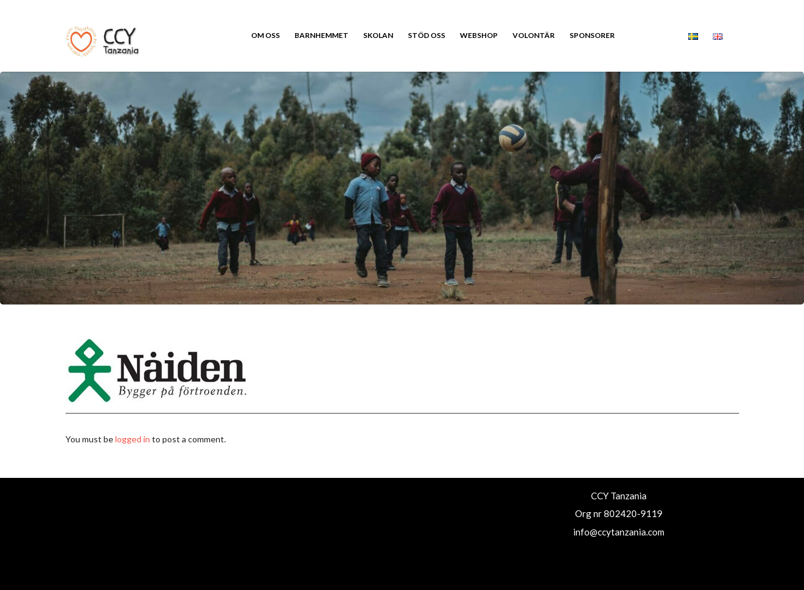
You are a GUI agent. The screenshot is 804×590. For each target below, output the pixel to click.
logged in (132, 439)
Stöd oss (426, 35)
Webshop (479, 35)
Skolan (378, 35)
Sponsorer (592, 35)
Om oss (265, 35)
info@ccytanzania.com (618, 531)
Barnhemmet (321, 35)
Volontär (534, 35)
